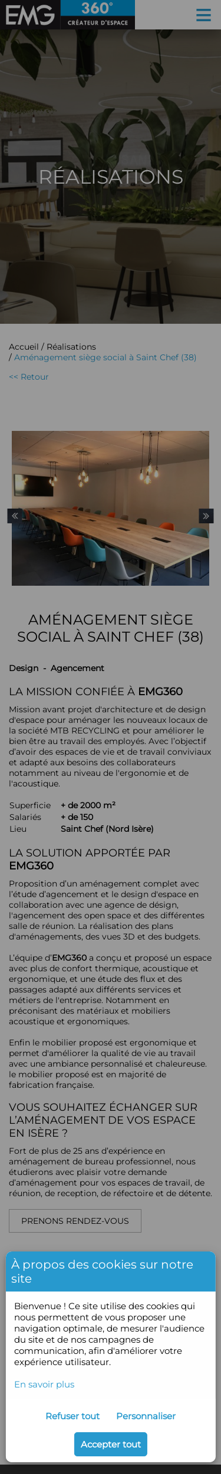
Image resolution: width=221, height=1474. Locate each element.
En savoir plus (44, 1384)
